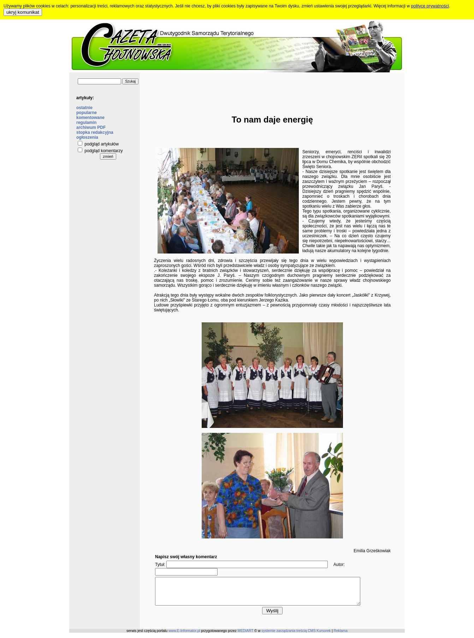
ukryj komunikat (22, 12)
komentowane (90, 117)
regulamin (86, 122)
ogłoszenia (87, 137)
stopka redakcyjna (94, 132)
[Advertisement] (272, 88)
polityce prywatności (430, 6)
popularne (86, 112)
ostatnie (84, 107)
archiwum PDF (91, 127)
